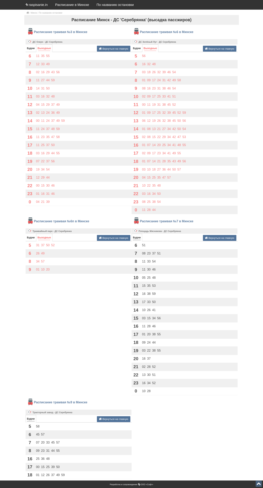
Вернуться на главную (113, 48)
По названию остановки (115, 5)
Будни (31, 48)
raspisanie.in (37, 5)
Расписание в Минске (72, 5)
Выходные (44, 48)
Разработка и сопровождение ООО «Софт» (131, 484)
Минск (34, 13)
